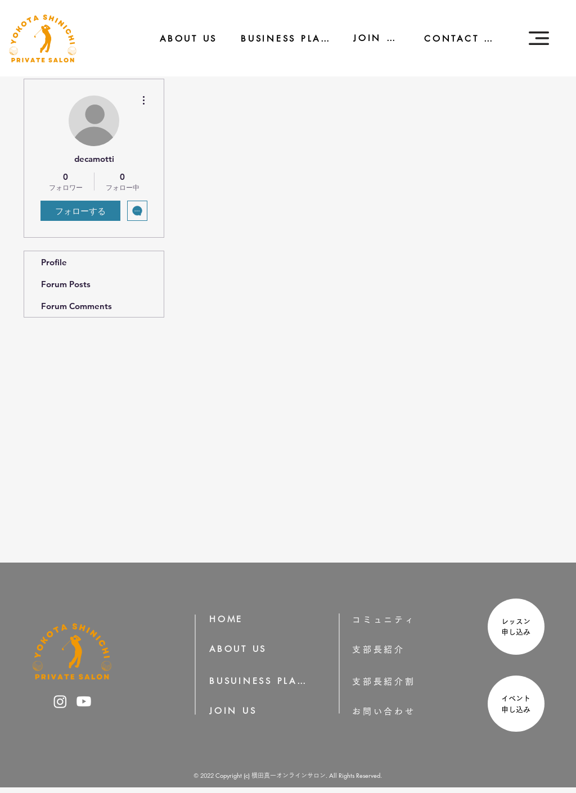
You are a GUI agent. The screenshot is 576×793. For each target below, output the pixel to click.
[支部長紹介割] (401, 681)
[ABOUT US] (181, 38)
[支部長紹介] (394, 649)
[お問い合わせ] (401, 711)
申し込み (519, 632)
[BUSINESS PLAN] (278, 38)
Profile (54, 262)
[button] (539, 38)
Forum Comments (76, 306)
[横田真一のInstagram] (60, 701)
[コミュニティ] (391, 619)
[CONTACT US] (454, 38)
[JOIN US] (369, 38)
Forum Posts (66, 284)
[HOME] (230, 619)
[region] (514, 628)
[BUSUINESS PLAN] (258, 681)
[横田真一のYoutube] (83, 701)
